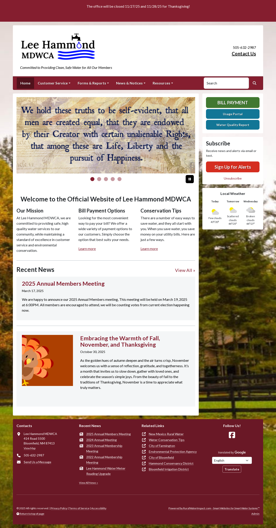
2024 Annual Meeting (101, 440)
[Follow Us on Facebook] (232, 435)
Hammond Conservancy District (171, 463)
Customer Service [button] (53, 83)
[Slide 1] (99, 179)
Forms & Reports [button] (92, 83)
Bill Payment (233, 102)
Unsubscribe (233, 178)
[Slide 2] (106, 179)
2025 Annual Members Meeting (108, 434)
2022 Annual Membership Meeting (104, 459)
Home (25, 83)
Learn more (87, 248)
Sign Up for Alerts (233, 167)
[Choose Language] (232, 460)
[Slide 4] (119, 179)
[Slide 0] (92, 179)
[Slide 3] (112, 179)
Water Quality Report (232, 125)
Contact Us (244, 53)
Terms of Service (79, 508)
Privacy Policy (59, 508)
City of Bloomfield (161, 457)
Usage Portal (233, 114)
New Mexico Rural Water (166, 434)
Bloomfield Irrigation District (169, 469)
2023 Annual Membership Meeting (104, 448)
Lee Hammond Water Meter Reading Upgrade (105, 471)
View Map (29, 448)
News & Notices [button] (129, 83)
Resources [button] (161, 83)
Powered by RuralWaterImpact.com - (214, 508)
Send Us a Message (37, 462)
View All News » (88, 482)
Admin (255, 513)
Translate (232, 469)
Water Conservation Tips (167, 440)
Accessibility (98, 508)
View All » (185, 270)
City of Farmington (162, 446)
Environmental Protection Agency (173, 451)
